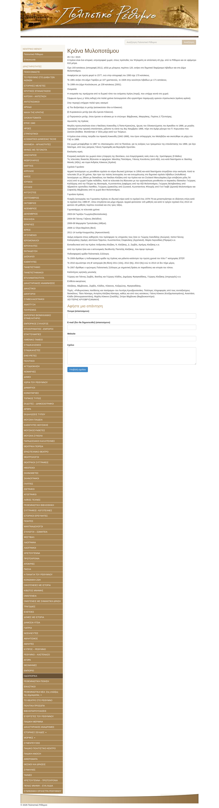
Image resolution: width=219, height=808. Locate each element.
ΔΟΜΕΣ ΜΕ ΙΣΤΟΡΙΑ (34, 617)
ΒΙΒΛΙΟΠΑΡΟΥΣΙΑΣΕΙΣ (35, 711)
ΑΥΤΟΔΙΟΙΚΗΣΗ (32, 366)
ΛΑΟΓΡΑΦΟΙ (30, 548)
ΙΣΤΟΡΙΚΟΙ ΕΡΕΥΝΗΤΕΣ (36, 516)
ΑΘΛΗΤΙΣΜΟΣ (31, 638)
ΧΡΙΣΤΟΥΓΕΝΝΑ (32, 553)
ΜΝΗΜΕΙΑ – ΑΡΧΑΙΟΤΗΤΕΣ (37, 144)
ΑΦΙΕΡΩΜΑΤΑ (31, 759)
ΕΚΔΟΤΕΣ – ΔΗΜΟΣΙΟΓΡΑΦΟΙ (39, 403)
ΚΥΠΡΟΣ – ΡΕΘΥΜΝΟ (35, 649)
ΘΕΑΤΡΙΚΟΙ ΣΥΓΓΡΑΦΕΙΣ (36, 462)
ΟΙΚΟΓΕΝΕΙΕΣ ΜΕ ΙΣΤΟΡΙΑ (37, 585)
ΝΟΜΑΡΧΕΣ (30, 371)
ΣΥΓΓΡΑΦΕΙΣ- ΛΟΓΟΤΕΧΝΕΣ (38, 510)
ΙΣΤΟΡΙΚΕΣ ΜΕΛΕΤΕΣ (34, 85)
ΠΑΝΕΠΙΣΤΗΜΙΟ (32, 267)
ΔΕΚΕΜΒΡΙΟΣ (31, 214)
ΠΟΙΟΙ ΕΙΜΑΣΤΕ (32, 72)
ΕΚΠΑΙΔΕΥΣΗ (30, 251)
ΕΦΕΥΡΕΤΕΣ (30, 355)
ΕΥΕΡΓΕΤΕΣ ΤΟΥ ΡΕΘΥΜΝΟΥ (39, 716)
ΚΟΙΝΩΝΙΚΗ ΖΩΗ (32, 580)
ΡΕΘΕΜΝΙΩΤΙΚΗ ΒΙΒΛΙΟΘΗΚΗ (39, 505)
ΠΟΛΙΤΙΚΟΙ (29, 361)
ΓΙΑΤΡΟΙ (28, 628)
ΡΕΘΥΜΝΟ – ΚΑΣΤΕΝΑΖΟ (37, 654)
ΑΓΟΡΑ (27, 660)
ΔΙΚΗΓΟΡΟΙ (29, 294)
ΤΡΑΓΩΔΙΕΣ (29, 606)
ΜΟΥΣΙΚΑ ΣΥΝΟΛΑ (33, 436)
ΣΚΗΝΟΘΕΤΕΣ (31, 473)
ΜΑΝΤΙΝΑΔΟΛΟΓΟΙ (33, 526)
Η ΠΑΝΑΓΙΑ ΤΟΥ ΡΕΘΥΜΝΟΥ (38, 574)
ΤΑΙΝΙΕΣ (28, 775)
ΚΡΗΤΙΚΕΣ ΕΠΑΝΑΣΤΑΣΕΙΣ (37, 91)
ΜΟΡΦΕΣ (29, 737)
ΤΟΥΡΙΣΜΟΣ (30, 310)
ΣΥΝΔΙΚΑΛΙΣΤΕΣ (32, 350)
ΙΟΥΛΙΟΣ (28, 187)
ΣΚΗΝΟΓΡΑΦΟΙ (31, 478)
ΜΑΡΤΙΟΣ (28, 166)
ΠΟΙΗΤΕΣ (28, 521)
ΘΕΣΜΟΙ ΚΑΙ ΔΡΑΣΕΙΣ (34, 764)
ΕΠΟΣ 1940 (29, 123)
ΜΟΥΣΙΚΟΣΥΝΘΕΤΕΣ (34, 430)
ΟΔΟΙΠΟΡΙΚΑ (30, 676)
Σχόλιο (70, 345)
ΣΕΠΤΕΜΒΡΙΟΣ (31, 198)
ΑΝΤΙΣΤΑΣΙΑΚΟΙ (32, 102)
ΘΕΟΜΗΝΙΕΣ (30, 665)
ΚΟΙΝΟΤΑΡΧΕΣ (31, 393)
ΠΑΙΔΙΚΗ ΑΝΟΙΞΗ (32, 753)
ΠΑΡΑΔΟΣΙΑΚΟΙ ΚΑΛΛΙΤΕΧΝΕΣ (39, 441)
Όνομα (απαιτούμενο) (78, 311)
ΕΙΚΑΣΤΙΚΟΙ (30, 686)
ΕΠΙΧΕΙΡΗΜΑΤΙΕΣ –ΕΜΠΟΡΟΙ (38, 329)
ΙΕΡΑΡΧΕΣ (29, 224)
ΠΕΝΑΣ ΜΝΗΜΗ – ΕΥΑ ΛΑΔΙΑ (38, 786)
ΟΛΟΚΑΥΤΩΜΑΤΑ (32, 118)
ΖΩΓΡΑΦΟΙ (29, 489)
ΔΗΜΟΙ (27, 377)
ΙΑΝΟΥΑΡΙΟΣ (30, 155)
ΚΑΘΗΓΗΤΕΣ (30, 262)
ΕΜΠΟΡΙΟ (29, 670)
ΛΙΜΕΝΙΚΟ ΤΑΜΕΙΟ (33, 339)
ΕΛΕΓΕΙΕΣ (29, 612)
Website (71, 333)
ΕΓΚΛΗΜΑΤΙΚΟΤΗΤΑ (34, 278)
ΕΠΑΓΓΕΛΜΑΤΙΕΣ (32, 334)
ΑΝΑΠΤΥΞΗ (29, 304)
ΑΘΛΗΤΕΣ (29, 644)
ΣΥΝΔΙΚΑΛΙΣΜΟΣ (32, 345)
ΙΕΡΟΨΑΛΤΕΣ (30, 246)
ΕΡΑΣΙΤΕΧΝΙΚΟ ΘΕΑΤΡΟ (36, 452)
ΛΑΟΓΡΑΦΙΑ (30, 542)
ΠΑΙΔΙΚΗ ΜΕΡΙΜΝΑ (33, 721)
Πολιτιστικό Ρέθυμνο (33, 54)
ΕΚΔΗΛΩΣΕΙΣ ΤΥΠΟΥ (34, 414)
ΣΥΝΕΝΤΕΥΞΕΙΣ (32, 743)
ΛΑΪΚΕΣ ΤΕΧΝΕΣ (32, 500)
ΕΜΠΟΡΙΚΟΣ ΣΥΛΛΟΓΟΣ (36, 323)
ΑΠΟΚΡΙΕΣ (29, 564)
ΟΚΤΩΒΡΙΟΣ (30, 203)
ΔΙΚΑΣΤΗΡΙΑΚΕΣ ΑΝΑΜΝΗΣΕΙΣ (39, 283)
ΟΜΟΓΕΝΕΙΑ (30, 596)
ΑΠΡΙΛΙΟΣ (29, 171)
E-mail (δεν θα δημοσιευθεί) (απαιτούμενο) (88, 322)
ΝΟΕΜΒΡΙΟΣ (30, 208)
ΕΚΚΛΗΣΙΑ (29, 219)
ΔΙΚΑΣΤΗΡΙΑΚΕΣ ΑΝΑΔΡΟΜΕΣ (39, 727)
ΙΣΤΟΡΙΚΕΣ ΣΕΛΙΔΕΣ (35, 732)
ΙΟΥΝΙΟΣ (28, 182)
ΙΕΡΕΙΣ (27, 230)
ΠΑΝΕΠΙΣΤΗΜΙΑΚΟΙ (33, 272)
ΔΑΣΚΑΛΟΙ (29, 256)
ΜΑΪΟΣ (27, 176)
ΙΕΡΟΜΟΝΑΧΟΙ (31, 240)
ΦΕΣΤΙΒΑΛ (29, 537)
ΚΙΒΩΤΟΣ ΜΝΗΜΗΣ (33, 590)
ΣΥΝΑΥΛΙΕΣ (29, 769)
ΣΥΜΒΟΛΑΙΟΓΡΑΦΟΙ (34, 299)
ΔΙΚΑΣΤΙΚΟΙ (30, 288)
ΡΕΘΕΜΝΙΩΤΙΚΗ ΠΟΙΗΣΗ (36, 681)
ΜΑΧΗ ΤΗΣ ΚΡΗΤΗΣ (34, 112)
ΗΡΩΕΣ (27, 128)
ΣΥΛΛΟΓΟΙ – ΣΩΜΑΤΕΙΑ (35, 532)
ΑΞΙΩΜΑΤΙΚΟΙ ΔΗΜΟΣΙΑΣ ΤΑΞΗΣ (40, 139)
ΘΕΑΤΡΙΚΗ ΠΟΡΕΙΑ (33, 446)
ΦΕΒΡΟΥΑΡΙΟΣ (31, 160)
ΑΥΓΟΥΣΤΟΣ (30, 192)
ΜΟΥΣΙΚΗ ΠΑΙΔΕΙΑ (33, 419)
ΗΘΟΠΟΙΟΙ (29, 468)
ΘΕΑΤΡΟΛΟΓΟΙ (31, 457)
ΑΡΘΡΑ (27, 409)
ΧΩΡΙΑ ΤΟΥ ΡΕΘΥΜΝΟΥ (36, 382)
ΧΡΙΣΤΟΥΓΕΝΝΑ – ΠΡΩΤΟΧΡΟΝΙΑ (41, 780)
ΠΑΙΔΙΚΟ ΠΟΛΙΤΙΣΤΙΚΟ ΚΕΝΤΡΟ (40, 748)
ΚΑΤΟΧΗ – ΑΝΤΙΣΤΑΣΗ (35, 96)
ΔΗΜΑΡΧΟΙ (29, 387)
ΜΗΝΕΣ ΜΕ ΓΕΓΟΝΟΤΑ (35, 150)
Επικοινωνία (29, 59)
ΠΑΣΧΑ (27, 569)
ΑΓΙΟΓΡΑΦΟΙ (30, 494)
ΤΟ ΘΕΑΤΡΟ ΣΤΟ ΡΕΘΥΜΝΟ (38, 700)
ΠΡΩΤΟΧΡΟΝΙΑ (31, 558)
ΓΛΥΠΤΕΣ (28, 484)
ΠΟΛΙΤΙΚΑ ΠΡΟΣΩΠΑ (34, 705)
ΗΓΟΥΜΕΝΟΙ (30, 235)
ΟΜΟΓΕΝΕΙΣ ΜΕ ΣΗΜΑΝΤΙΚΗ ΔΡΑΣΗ (42, 601)
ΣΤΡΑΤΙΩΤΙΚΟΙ (31, 134)
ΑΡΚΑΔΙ (28, 107)
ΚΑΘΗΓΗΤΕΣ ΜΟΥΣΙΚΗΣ (36, 425)
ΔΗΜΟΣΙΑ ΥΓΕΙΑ (32, 622)
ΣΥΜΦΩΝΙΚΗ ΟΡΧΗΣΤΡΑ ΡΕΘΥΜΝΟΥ (42, 791)
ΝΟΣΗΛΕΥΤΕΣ (31, 633)
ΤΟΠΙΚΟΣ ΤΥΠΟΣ (32, 398)
